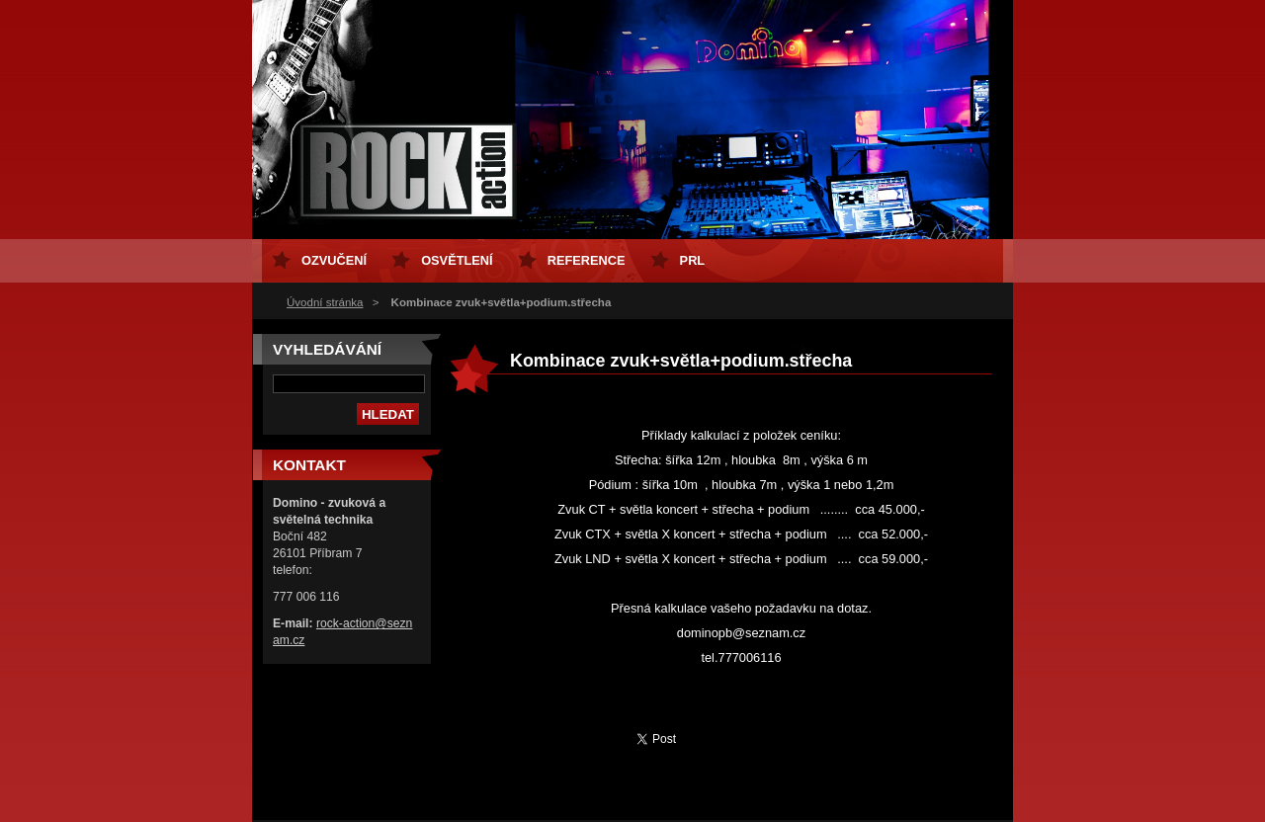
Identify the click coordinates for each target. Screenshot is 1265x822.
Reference (587, 260)
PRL (693, 260)
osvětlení (457, 260)
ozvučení (334, 260)
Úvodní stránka (325, 302)
